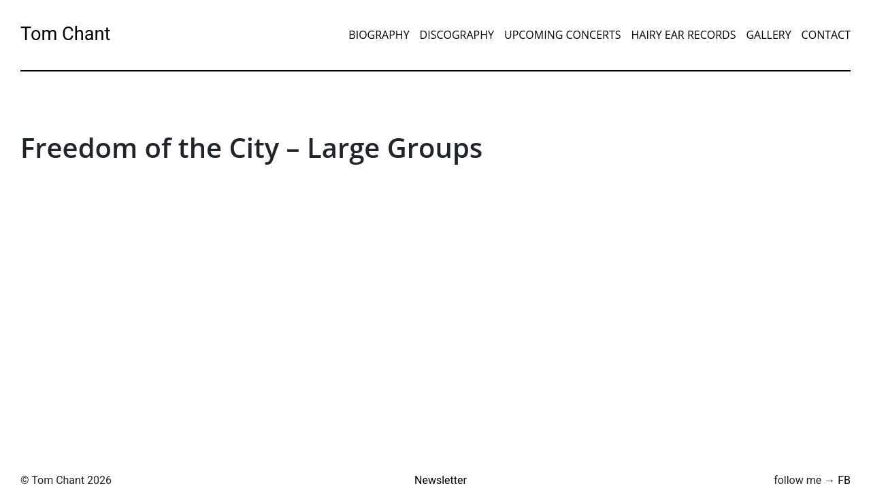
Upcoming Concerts (562, 34)
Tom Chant (65, 34)
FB (844, 480)
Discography (457, 34)
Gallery (768, 34)
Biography (378, 34)
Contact (826, 34)
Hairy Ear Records (683, 34)
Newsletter (440, 480)
